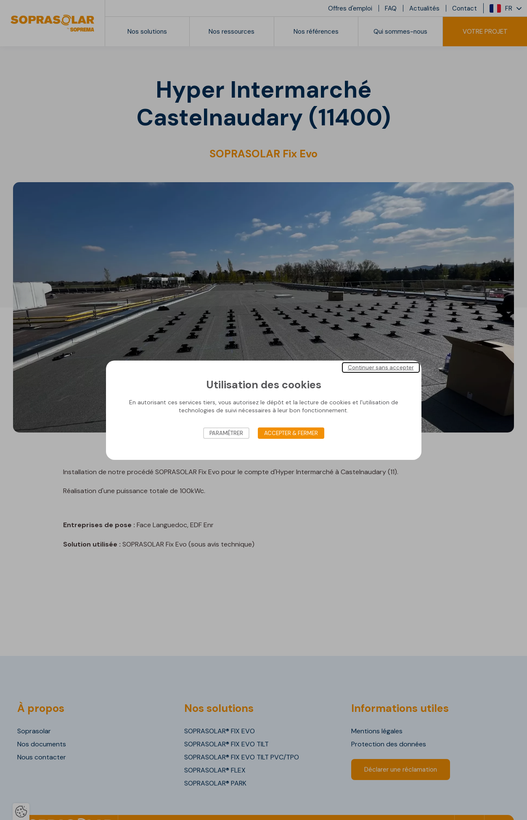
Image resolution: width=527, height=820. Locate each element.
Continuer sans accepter (381, 367)
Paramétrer (226, 433)
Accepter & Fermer (291, 433)
